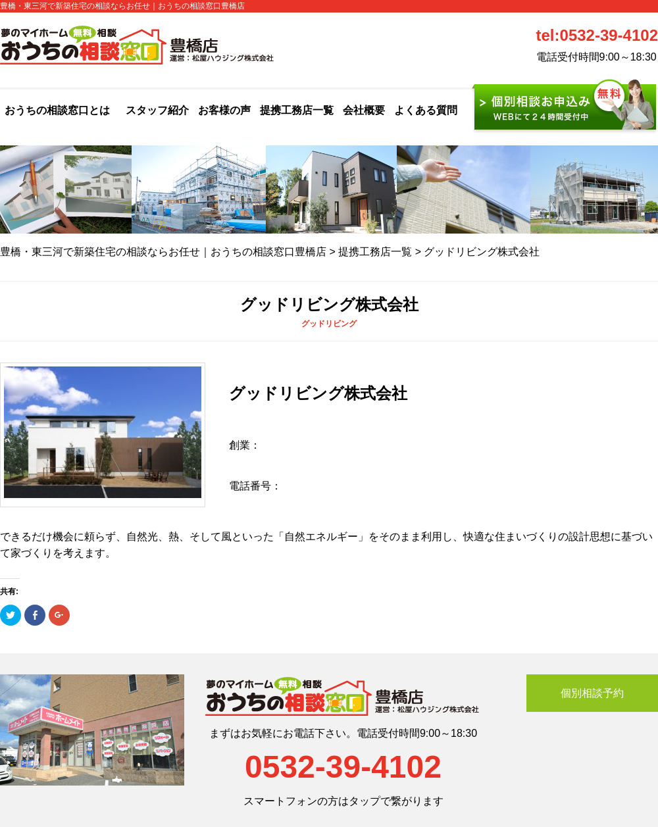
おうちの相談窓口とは (57, 110)
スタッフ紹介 (157, 110)
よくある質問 (425, 110)
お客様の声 (224, 110)
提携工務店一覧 (297, 110)
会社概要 (364, 110)
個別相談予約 (592, 693)
